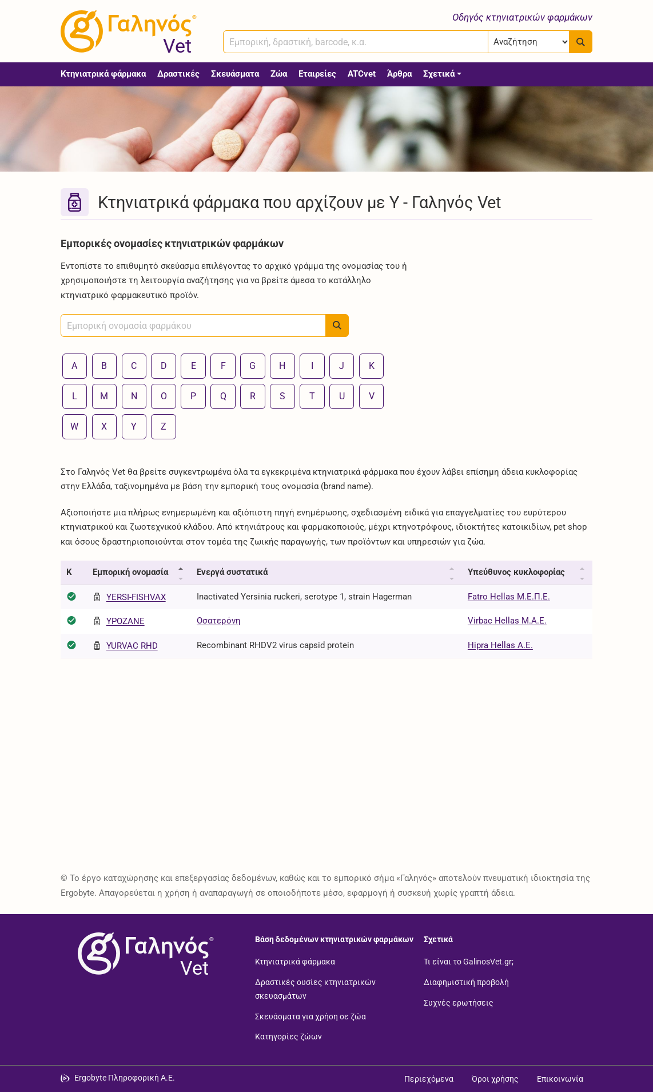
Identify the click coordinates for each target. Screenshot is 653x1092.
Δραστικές (178, 74)
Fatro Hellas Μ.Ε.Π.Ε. (509, 596)
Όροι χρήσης (495, 1078)
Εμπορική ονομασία (130, 572)
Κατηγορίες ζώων (288, 1036)
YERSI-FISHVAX (136, 597)
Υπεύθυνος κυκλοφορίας (516, 572)
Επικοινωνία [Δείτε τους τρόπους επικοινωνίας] (560, 1078)
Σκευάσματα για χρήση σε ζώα (310, 1015)
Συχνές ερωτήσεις (458, 1002)
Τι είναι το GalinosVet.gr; (468, 961)
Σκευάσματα (235, 74)
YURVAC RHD (132, 646)
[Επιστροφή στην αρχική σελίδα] (143, 953)
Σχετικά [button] (439, 74)
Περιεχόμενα (428, 1078)
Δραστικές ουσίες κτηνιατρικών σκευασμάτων (315, 988)
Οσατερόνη (219, 621)
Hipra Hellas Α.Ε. (500, 645)
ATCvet (362, 74)
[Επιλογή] (529, 41)
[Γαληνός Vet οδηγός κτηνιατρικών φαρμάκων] (126, 31)
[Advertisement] (509, 304)
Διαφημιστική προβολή (466, 981)
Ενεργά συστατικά (232, 572)
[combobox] (355, 41)
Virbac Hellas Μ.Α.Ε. (507, 621)
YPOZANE (125, 621)
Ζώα (278, 74)
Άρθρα (399, 74)
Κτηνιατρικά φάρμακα (103, 74)
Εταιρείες (317, 74)
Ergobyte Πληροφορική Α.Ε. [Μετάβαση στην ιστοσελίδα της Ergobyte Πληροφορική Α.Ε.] (124, 1077)
